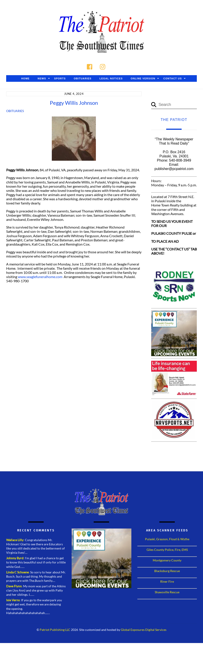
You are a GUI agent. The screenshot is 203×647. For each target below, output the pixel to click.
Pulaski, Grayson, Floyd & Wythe (167, 539)
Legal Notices (111, 79)
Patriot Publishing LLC (55, 630)
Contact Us (172, 79)
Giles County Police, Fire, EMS (167, 550)
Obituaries (82, 79)
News (42, 79)
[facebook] (91, 66)
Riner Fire (167, 582)
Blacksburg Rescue (167, 571)
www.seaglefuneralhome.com (40, 277)
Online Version (143, 79)
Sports (60, 79)
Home (25, 79)
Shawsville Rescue (167, 592)
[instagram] (104, 66)
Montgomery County (167, 561)
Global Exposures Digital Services (143, 630)
